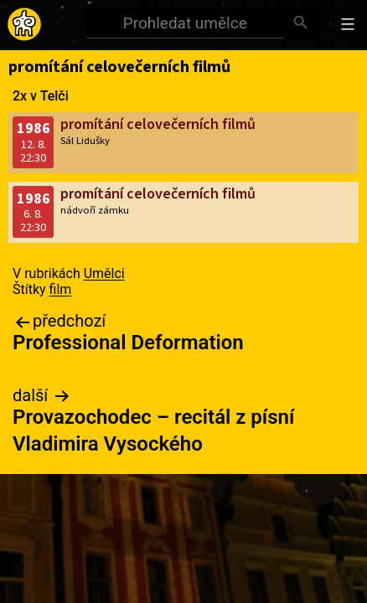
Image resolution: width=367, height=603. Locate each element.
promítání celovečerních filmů (158, 124)
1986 (33, 128)
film (60, 289)
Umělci (104, 273)
